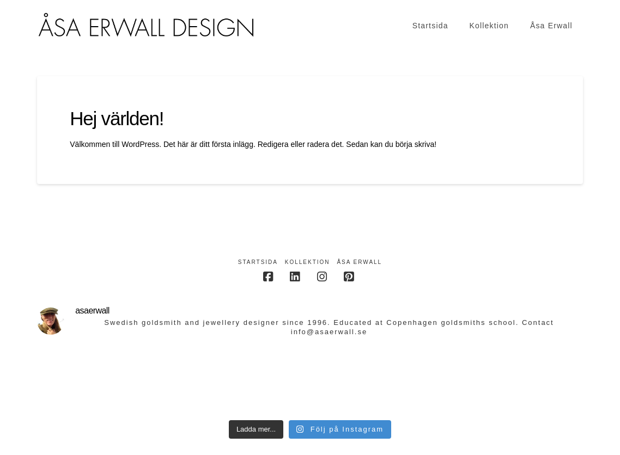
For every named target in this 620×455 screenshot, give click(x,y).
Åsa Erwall (359, 262)
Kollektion (307, 262)
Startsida (258, 262)
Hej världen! (116, 118)
